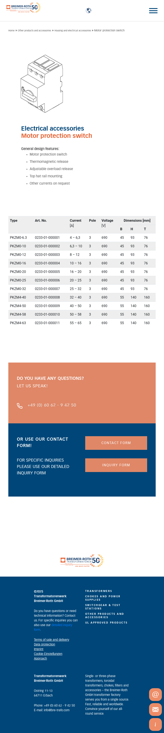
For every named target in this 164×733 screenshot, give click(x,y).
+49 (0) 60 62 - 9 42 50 (52, 405)
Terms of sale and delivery (51, 639)
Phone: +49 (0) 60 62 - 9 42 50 (54, 705)
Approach (40, 658)
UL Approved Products (106, 622)
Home (11, 30)
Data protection (44, 644)
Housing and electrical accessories (72, 30)
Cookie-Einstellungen (48, 654)
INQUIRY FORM (116, 465)
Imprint (38, 649)
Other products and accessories (34, 30)
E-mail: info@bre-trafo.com (51, 710)
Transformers (98, 591)
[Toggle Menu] (153, 10)
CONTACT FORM (116, 443)
